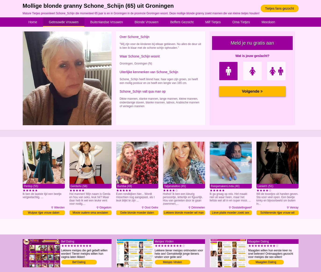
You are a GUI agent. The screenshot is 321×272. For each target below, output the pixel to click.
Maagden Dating (266, 262)
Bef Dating (78, 262)
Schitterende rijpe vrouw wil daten (277, 213)
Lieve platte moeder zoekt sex (230, 212)
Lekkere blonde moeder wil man (184, 212)
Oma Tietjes (241, 22)
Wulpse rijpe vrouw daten (43, 212)
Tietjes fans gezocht (279, 8)
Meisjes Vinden (172, 262)
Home (33, 22)
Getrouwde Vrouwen (64, 22)
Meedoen (268, 22)
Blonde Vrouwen (147, 22)
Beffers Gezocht (182, 22)
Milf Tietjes (213, 22)
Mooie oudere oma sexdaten (90, 212)
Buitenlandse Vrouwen (106, 22)
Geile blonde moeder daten (137, 212)
